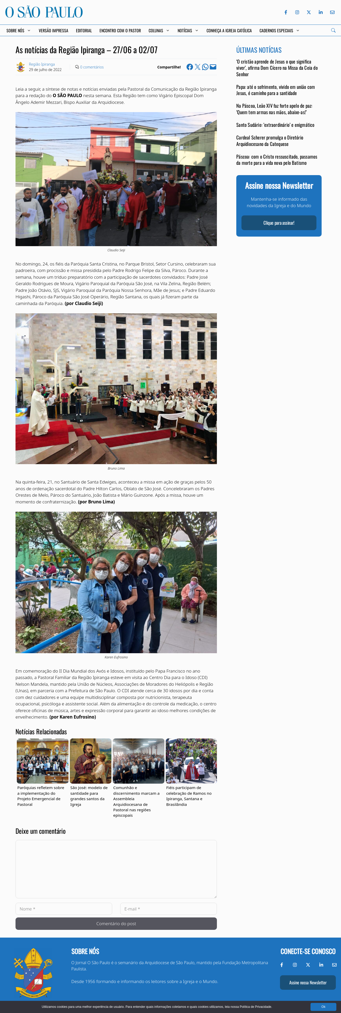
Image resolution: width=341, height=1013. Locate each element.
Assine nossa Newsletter (308, 982)
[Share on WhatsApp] (205, 67)
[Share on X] (197, 67)
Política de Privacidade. (256, 1007)
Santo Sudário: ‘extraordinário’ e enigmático (275, 124)
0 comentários (92, 67)
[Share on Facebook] (190, 67)
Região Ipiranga (42, 64)
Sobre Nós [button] (18, 30)
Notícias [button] (188, 30)
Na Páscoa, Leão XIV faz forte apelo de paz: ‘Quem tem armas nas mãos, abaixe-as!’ (274, 108)
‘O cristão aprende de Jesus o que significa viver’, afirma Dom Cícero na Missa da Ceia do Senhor (276, 67)
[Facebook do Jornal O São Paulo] (286, 12)
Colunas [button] (159, 30)
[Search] (333, 30)
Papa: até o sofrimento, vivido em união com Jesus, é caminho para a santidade (275, 89)
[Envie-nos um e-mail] (331, 12)
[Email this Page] (213, 67)
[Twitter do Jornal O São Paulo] (309, 12)
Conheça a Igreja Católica (229, 30)
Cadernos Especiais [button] (280, 30)
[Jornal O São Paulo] (44, 16)
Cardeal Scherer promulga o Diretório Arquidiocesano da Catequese (269, 140)
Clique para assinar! (278, 222)
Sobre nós (85, 951)
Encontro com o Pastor (120, 30)
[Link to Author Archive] (21, 67)
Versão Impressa (53, 30)
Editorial (84, 30)
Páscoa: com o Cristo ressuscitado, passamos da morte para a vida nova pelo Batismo (276, 159)
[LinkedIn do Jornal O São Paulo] (320, 12)
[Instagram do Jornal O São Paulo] (297, 12)
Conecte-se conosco (308, 951)
